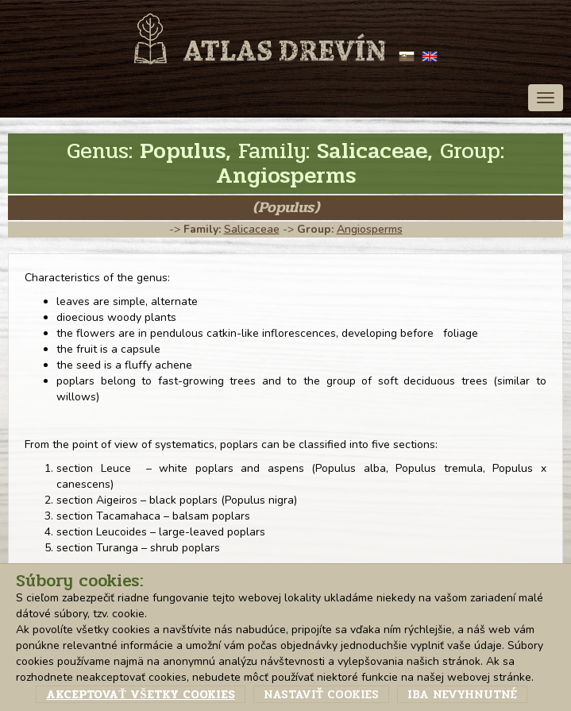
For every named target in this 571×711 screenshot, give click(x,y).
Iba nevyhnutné (462, 694)
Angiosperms (370, 229)
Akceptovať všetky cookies (140, 694)
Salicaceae (252, 229)
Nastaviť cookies (321, 694)
